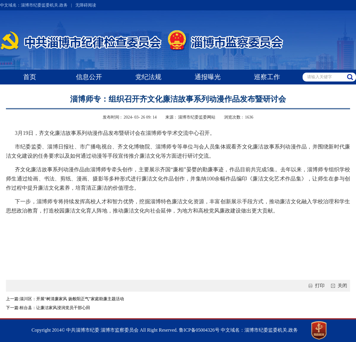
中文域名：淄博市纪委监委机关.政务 (34, 5)
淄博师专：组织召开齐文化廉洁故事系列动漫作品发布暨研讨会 (178, 99)
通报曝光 (208, 77)
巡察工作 (267, 77)
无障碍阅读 (85, 5)
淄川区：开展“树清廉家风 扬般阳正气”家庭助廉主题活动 (72, 299)
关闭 (338, 285)
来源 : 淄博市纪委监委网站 (190, 117)
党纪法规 (148, 77)
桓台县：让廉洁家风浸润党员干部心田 (55, 308)
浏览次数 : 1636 (238, 117)
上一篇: (13, 299)
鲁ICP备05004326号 (199, 330)
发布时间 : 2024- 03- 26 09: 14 (130, 117)
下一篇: (13, 308)
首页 (29, 77)
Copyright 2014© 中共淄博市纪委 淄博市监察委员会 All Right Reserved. (104, 330)
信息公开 (89, 77)
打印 (315, 285)
